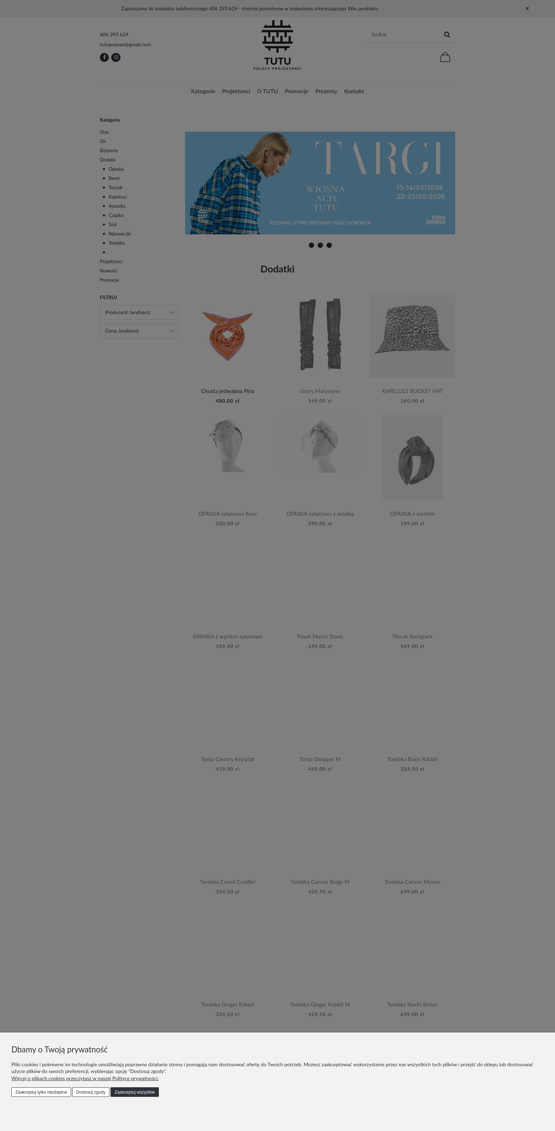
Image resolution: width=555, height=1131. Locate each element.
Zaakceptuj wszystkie (135, 1092)
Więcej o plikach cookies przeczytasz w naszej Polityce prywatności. (85, 1078)
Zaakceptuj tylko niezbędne (41, 1092)
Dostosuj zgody (91, 1092)
